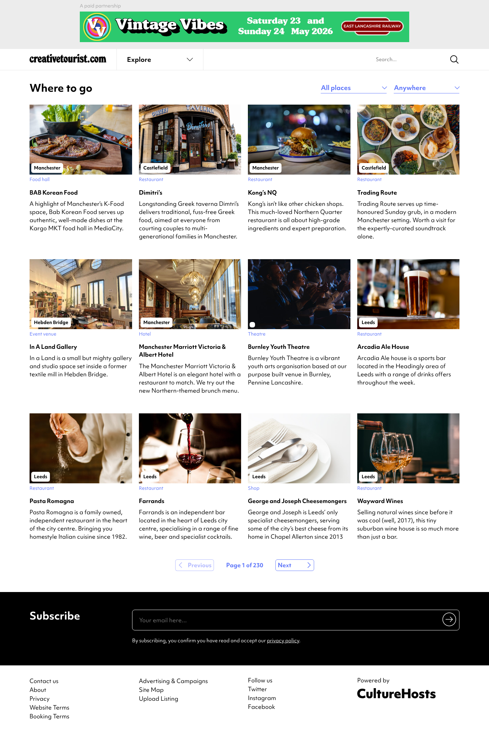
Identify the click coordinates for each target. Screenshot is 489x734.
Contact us (44, 681)
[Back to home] (68, 61)
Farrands (151, 501)
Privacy (40, 698)
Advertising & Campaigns (173, 681)
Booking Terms (49, 716)
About (38, 689)
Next (284, 565)
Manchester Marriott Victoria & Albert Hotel (182, 350)
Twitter (257, 689)
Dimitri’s (150, 192)
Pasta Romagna (52, 501)
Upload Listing (158, 698)
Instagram (262, 698)
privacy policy (283, 640)
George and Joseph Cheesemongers (297, 501)
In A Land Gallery (53, 347)
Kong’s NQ (262, 192)
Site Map (151, 689)
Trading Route (377, 192)
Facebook (261, 707)
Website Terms (49, 707)
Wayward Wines (380, 501)
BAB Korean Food (54, 192)
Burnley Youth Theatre (279, 347)
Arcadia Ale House (383, 347)
